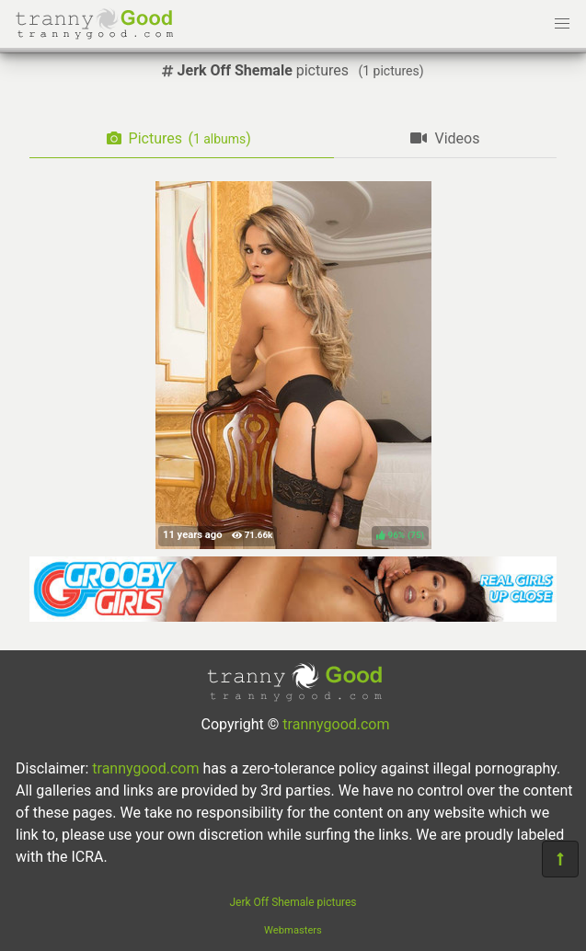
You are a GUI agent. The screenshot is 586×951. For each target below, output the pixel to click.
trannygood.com (335, 724)
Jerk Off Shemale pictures (292, 902)
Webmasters (293, 930)
